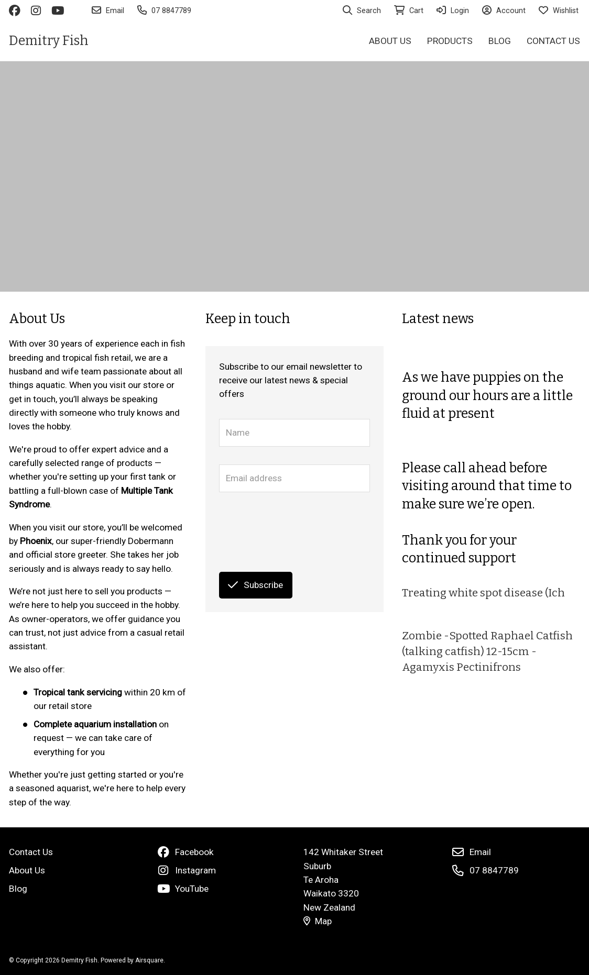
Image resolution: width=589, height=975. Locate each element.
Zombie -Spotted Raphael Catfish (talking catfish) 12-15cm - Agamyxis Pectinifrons (487, 651)
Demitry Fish (49, 41)
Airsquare (149, 960)
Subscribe (255, 585)
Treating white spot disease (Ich (483, 593)
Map (317, 921)
